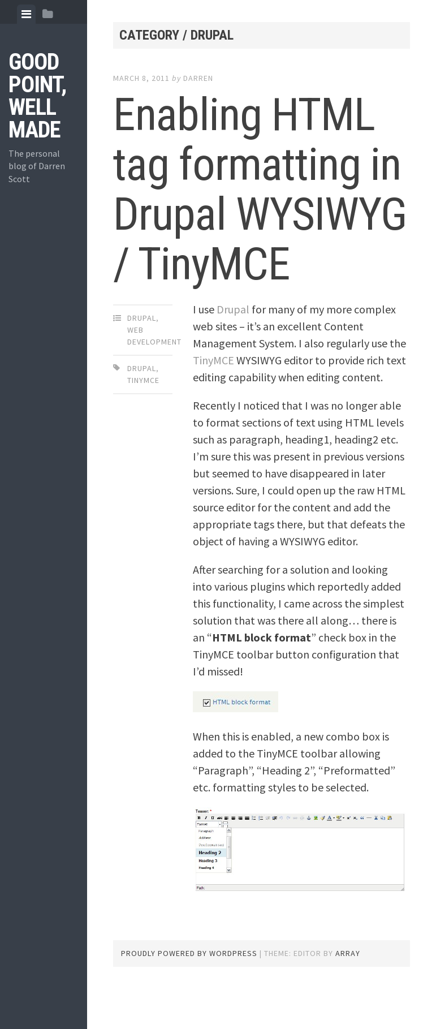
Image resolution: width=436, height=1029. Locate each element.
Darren (198, 78)
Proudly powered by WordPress (189, 953)
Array (347, 953)
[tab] (26, 14)
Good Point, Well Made (37, 96)
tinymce (143, 380)
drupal (141, 368)
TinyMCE (214, 360)
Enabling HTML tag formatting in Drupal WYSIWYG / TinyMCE (260, 189)
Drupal (141, 318)
